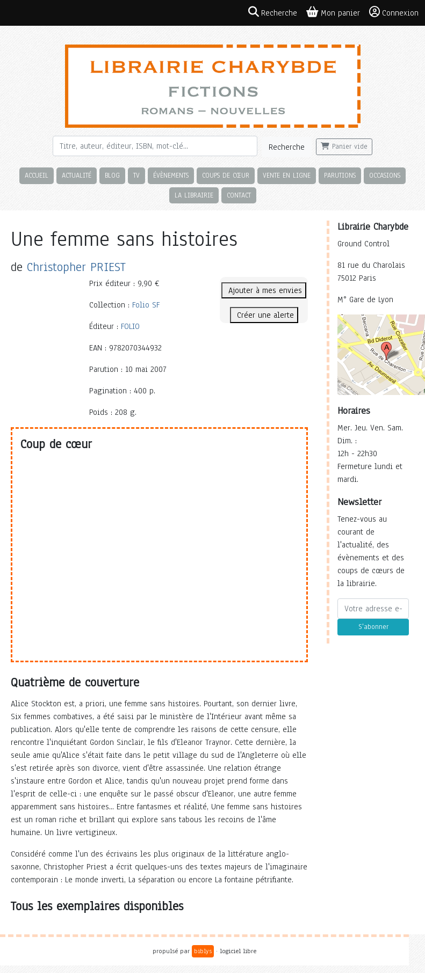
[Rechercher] (155, 146)
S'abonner (373, 627)
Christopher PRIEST (76, 267)
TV (136, 175)
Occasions (384, 175)
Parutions (340, 175)
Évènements (171, 175)
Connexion (394, 12)
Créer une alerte (264, 315)
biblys (203, 951)
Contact (239, 195)
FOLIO (130, 326)
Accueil (36, 175)
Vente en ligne (287, 175)
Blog (112, 175)
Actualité (76, 175)
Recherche (287, 147)
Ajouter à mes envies (264, 290)
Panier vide (344, 146)
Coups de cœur (225, 175)
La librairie (194, 195)
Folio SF (146, 304)
